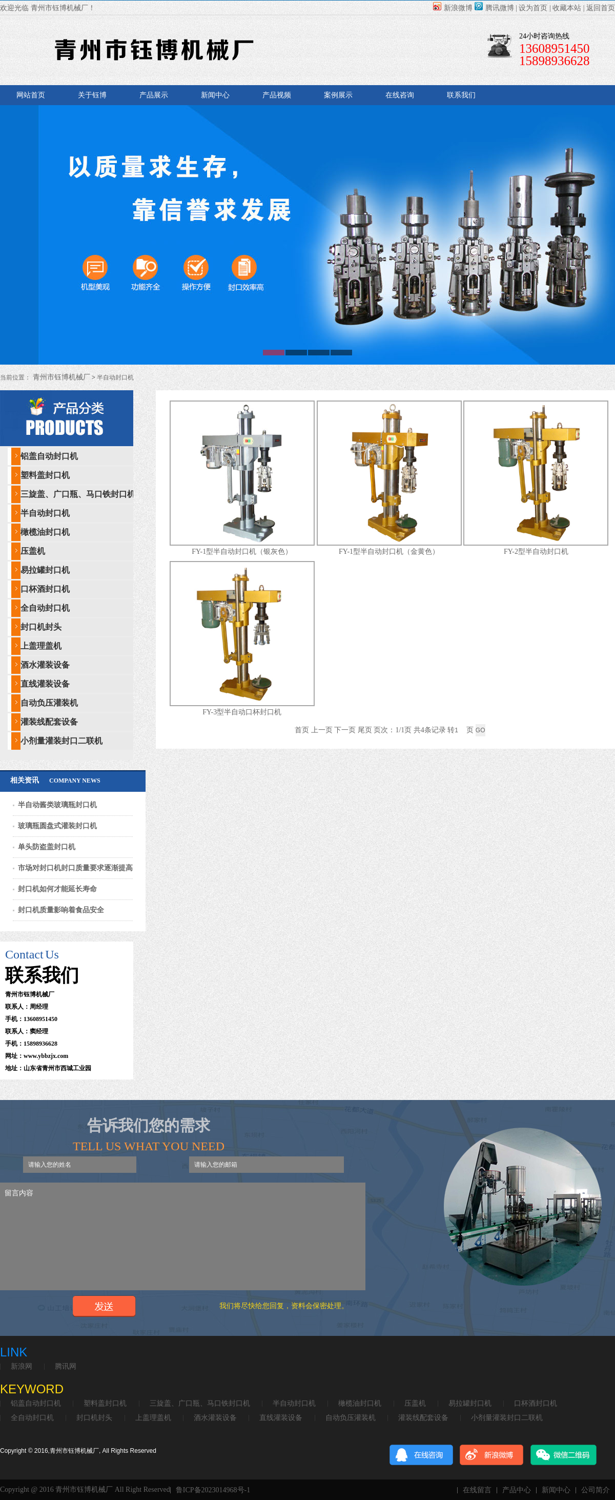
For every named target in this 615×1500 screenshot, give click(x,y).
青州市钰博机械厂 (60, 377)
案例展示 (338, 95)
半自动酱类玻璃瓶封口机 (57, 805)
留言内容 (182, 1236)
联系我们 (461, 95)
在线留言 (477, 1490)
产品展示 (153, 95)
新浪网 (21, 1367)
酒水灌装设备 (45, 665)
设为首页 (533, 8)
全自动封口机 (45, 608)
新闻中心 (215, 95)
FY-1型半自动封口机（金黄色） (389, 551)
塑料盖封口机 (45, 475)
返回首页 (600, 8)
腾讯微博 (494, 8)
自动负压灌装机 (49, 702)
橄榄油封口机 (45, 532)
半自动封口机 (45, 513)
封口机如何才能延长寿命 (57, 889)
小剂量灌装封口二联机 (61, 740)
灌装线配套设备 (49, 721)
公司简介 (595, 1490)
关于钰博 (92, 95)
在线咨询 (399, 95)
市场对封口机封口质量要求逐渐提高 (75, 868)
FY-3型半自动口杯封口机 (241, 712)
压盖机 (32, 551)
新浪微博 (453, 8)
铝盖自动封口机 (49, 456)
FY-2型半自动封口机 (536, 551)
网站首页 (30, 95)
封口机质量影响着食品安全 (61, 910)
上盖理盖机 (40, 646)
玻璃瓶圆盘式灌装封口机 (57, 826)
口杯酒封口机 (45, 589)
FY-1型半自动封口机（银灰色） (242, 551)
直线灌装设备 (45, 683)
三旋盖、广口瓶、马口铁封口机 (77, 494)
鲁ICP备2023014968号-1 (213, 1490)
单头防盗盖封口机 (46, 847)
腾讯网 (65, 1367)
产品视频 (276, 95)
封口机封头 (40, 627)
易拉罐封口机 (45, 570)
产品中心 (516, 1490)
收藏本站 (566, 8)
